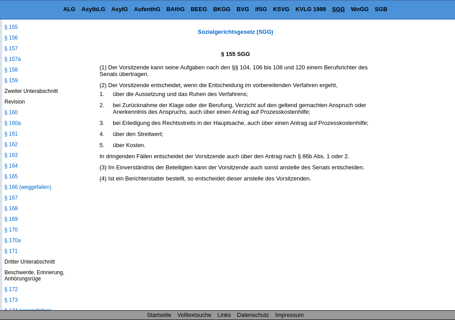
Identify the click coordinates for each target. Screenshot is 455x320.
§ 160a (12, 123)
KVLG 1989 (310, 9)
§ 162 (11, 144)
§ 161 (11, 134)
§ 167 (11, 198)
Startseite (159, 315)
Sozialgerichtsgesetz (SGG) (235, 31)
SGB (381, 9)
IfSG (261, 9)
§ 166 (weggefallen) (27, 187)
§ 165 (11, 176)
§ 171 (11, 251)
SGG (338, 9)
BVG (242, 9)
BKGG (222, 9)
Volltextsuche (194, 315)
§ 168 (11, 208)
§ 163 (11, 155)
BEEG (199, 9)
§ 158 (11, 70)
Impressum (289, 315)
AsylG (119, 9)
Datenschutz (253, 315)
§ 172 (11, 289)
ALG (69, 9)
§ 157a (12, 59)
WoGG (360, 9)
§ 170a (12, 240)
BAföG (175, 9)
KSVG (281, 9)
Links (224, 315)
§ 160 (11, 112)
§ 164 (11, 166)
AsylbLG (93, 9)
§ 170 (11, 230)
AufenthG (147, 9)
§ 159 (11, 80)
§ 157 (11, 48)
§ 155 (11, 27)
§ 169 (11, 219)
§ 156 (11, 38)
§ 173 (11, 300)
